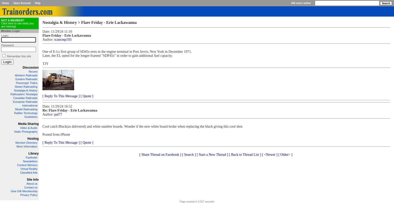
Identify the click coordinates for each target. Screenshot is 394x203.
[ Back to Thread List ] (245, 155)
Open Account (22, 3)
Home (5, 3)
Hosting (33, 138)
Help (38, 3)
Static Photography (25, 131)
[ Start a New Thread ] (212, 155)
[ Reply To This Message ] (61, 96)
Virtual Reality (28, 168)
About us (32, 183)
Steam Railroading (26, 86)
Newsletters (30, 161)
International (29, 105)
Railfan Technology (25, 113)
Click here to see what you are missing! (17, 23)
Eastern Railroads (26, 79)
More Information (27, 146)
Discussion (31, 67)
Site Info (33, 179)
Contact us (30, 187)
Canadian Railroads (25, 97)
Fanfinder (31, 157)
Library (33, 153)
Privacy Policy (28, 194)
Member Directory (26, 142)
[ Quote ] (87, 96)
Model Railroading (26, 109)
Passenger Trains (26, 82)
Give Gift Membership (24, 191)
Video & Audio (28, 127)
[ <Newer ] (270, 155)
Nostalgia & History (25, 90)
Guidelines (30, 116)
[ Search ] (189, 155)
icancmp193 (62, 39)
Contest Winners (27, 165)
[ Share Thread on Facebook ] (160, 155)
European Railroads (25, 101)
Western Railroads (26, 75)
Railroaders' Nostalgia (24, 94)
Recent (33, 71)
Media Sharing (28, 124)
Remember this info (19, 56)
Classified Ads (28, 172)
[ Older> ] (285, 155)
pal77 (58, 114)
